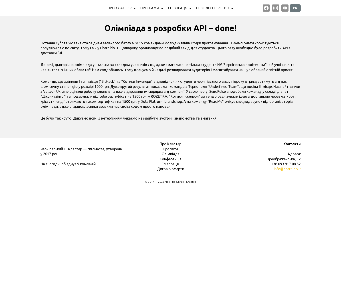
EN (295, 8)
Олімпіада (171, 265)
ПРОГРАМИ (151, 8)
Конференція (171, 271)
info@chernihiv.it (287, 280)
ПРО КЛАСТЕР (121, 8)
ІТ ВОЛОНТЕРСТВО (215, 8)
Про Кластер (170, 255)
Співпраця (170, 275)
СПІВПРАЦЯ (180, 8)
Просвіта (170, 261)
